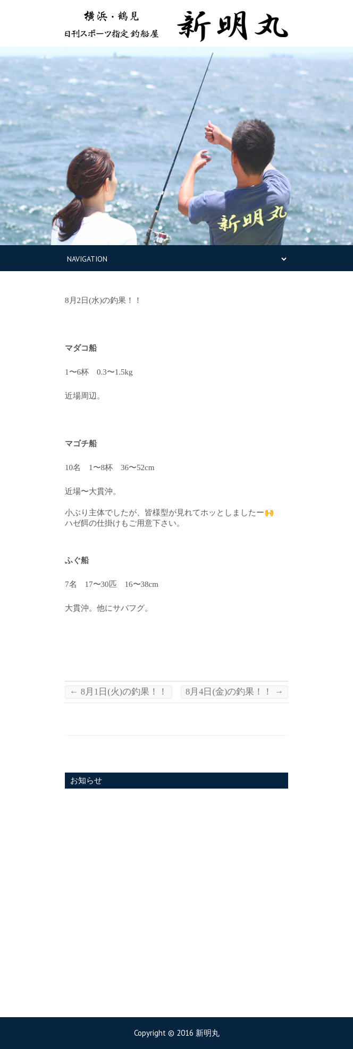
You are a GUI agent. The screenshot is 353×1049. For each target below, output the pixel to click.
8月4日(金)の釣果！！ (234, 692)
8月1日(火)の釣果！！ (118, 692)
